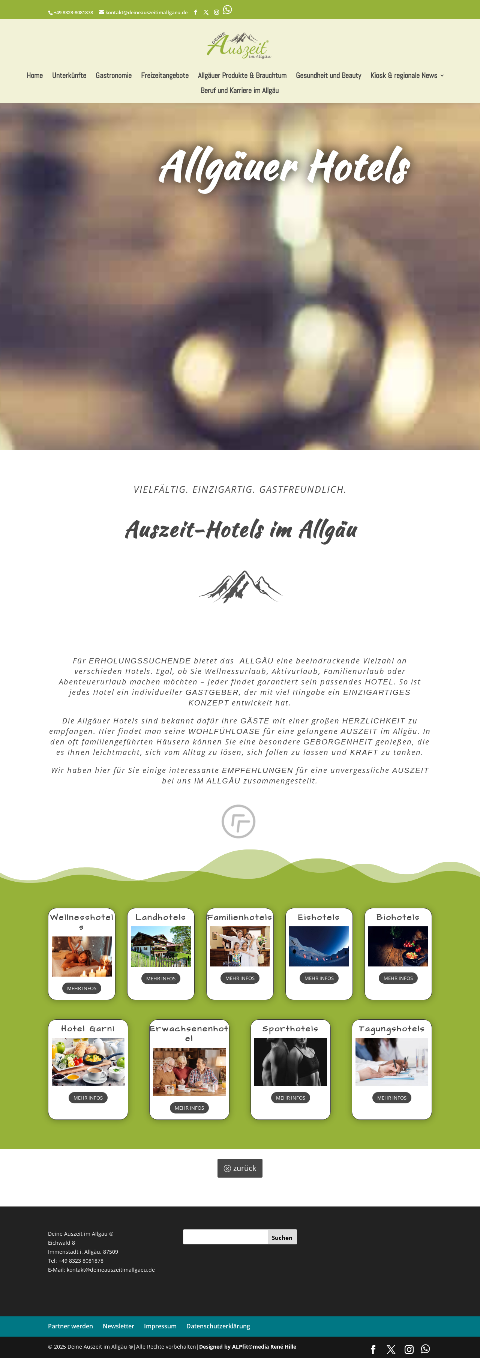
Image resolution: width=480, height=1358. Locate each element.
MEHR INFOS (81, 988)
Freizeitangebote (165, 76)
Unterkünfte (69, 76)
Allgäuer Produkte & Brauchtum (242, 76)
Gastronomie (114, 76)
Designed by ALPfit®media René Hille (247, 1346)
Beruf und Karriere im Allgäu (240, 91)
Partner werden (70, 1326)
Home (35, 76)
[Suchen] (282, 1236)
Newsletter (118, 1326)
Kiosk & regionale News (403, 76)
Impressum (160, 1326)
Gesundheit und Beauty (328, 76)
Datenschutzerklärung (218, 1326)
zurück (244, 1168)
